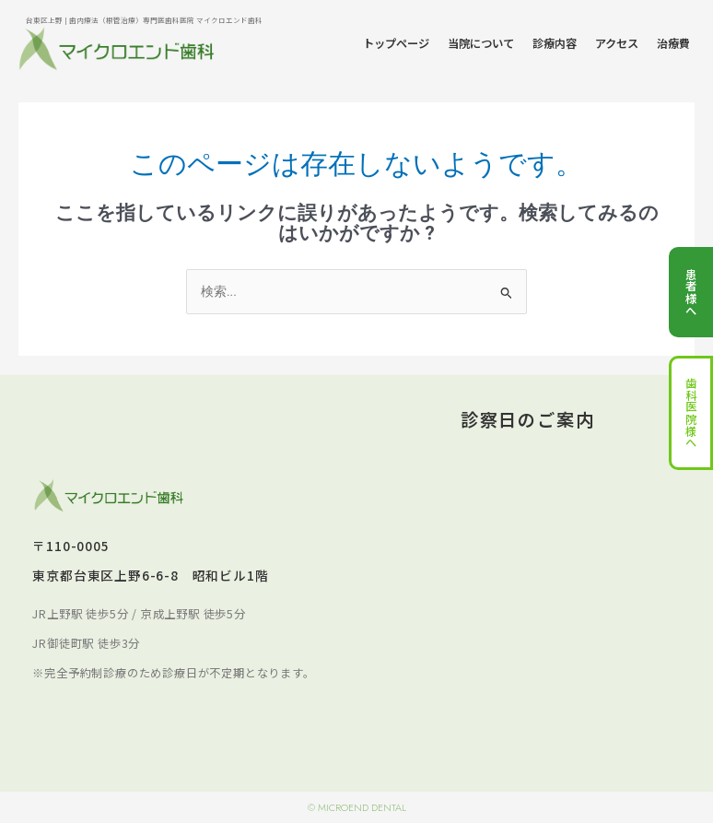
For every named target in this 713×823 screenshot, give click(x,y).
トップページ (396, 43)
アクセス (616, 43)
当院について (481, 43)
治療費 (673, 43)
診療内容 (554, 43)
